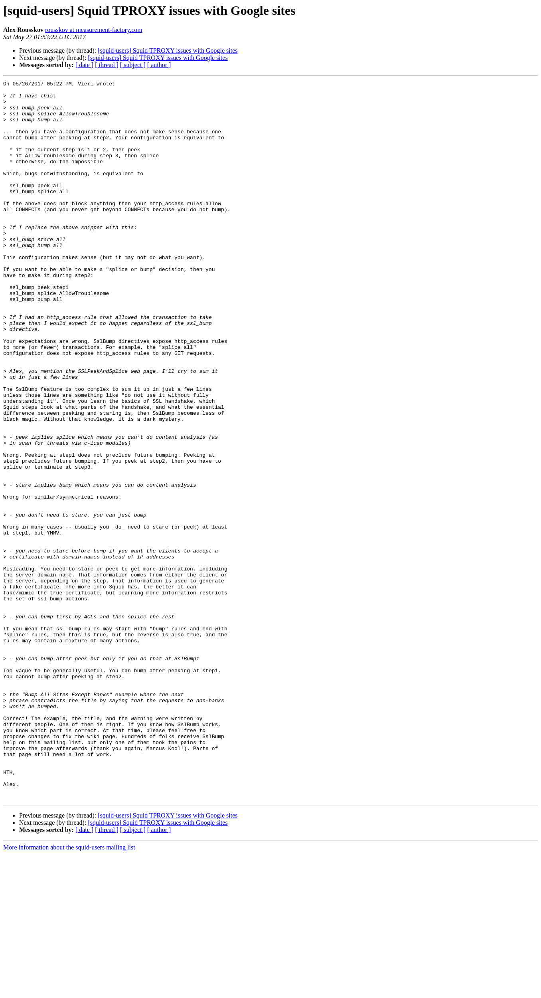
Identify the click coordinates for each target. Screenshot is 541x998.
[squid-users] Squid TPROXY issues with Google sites (167, 50)
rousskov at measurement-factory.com (93, 29)
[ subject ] (133, 64)
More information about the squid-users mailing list (69, 991)
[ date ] (84, 64)
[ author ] (159, 64)
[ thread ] (106, 64)
